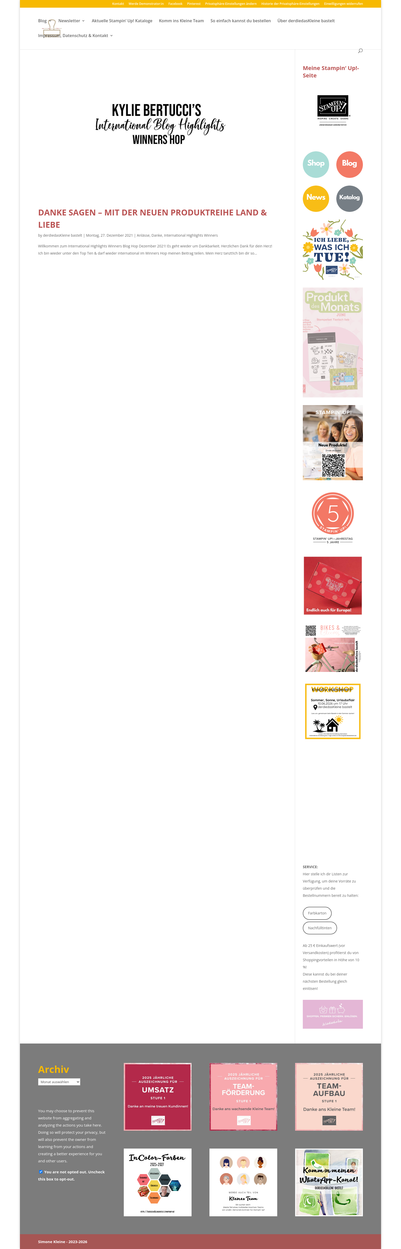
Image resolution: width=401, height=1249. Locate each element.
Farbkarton (317, 913)
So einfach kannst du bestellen (240, 21)
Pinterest (194, 4)
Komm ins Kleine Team (181, 21)
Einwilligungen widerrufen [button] (343, 4)
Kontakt (118, 4)
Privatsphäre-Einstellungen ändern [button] (231, 4)
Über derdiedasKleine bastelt (306, 21)
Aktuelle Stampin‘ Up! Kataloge (122, 21)
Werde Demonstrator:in (146, 4)
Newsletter (69, 21)
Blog (42, 21)
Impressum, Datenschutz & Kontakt (73, 36)
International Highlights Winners (191, 235)
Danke (156, 235)
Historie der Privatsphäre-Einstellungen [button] (290, 4)
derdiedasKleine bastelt (62, 235)
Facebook (175, 4)
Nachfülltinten (320, 927)
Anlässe (143, 235)
